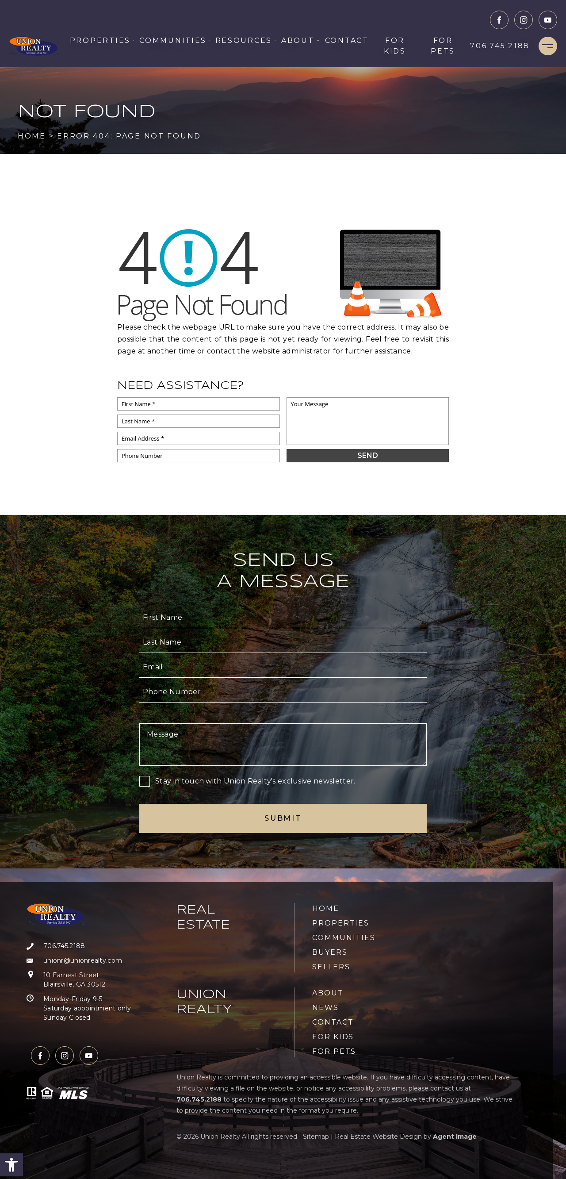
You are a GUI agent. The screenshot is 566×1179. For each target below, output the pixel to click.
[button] (11, 1164)
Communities (174, 40)
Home (325, 908)
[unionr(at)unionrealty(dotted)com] (79, 960)
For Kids (395, 45)
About (300, 40)
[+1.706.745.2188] (500, 46)
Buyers (330, 952)
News (325, 1007)
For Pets (443, 45)
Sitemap (316, 1137)
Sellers (331, 967)
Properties (102, 40)
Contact (347, 40)
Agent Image (455, 1137)
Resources (245, 40)
